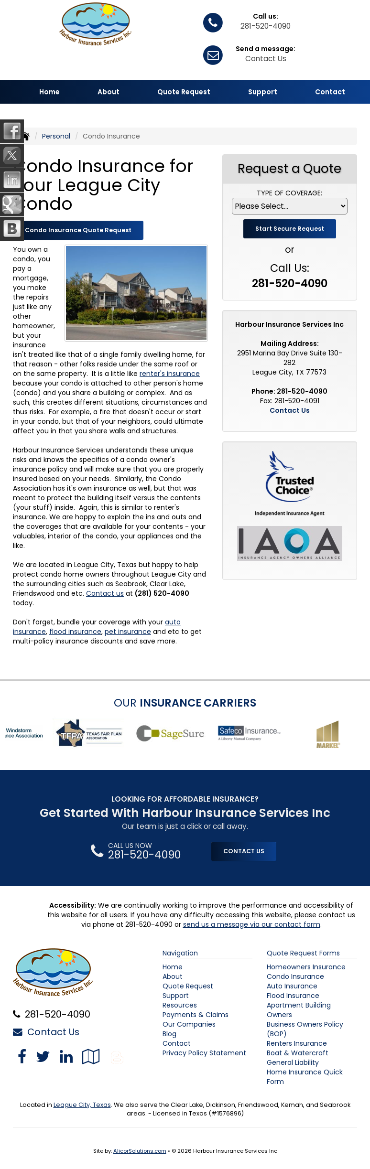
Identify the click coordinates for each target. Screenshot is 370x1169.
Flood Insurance (293, 995)
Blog (169, 1034)
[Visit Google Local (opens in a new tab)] (91, 1056)
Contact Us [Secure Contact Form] (290, 410)
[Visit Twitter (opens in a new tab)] (43, 1056)
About (173, 976)
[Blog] (117, 1056)
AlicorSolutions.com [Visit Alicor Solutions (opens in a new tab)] (139, 1151)
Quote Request (188, 986)
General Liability (293, 1062)
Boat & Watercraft (297, 1053)
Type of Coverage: (289, 193)
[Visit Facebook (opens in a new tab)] (22, 1056)
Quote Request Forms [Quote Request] (303, 953)
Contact (330, 92)
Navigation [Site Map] (180, 953)
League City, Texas (82, 1105)
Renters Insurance (297, 1043)
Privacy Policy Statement (204, 1053)
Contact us (105, 593)
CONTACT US (243, 851)
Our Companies (189, 1024)
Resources (180, 1005)
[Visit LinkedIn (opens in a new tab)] (66, 1056)
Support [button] (262, 92)
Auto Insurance (292, 986)
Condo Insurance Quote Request (78, 230)
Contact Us (265, 59)
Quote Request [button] (183, 92)
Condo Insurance (295, 976)
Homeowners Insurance (306, 967)
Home (49, 92)
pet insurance (128, 631)
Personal (56, 136)
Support (176, 995)
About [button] (109, 92)
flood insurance (75, 631)
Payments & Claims (196, 1014)
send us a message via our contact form (251, 924)
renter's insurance (170, 373)
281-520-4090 (265, 26)
